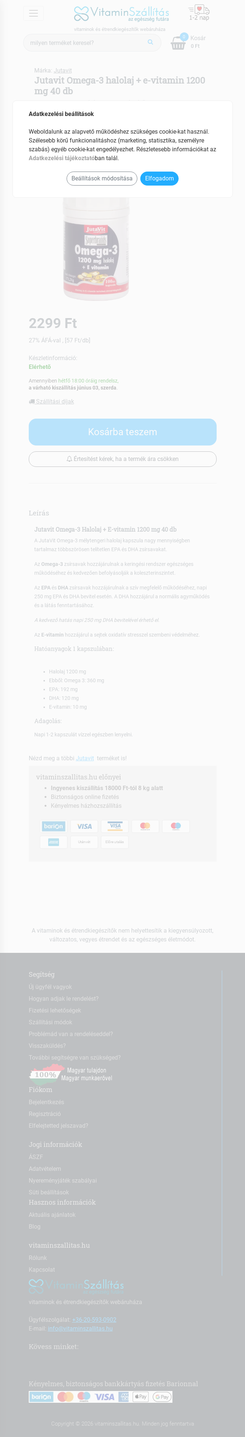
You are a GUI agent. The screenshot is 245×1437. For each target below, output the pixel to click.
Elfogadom (159, 178)
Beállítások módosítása (102, 178)
